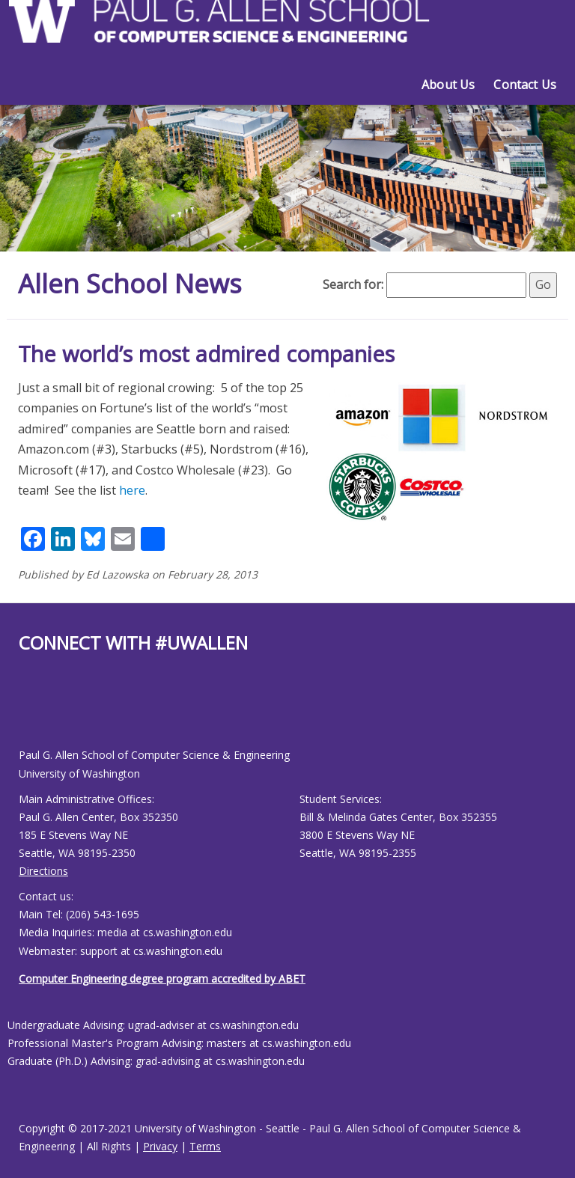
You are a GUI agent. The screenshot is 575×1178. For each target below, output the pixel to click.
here (132, 490)
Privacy (160, 1146)
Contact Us (524, 84)
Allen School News (133, 283)
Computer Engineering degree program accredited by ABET (162, 978)
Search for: (353, 284)
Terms (205, 1146)
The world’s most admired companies (206, 353)
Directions (43, 871)
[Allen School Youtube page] (30, 712)
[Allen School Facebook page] (22, 712)
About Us (448, 84)
